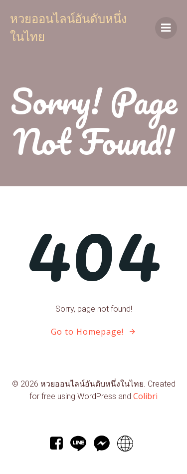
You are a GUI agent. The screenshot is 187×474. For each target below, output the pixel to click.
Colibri (145, 396)
